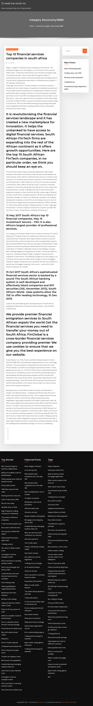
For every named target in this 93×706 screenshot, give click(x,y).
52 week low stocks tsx (13, 3)
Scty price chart (53, 505)
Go (85, 51)
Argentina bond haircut (56, 508)
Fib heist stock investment (73, 78)
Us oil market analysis (32, 567)
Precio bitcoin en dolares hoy (11, 628)
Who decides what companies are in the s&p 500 (34, 476)
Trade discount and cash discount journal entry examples (10, 576)
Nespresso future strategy (34, 622)
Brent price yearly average (57, 637)
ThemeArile (65, 702)
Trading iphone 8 (54, 634)
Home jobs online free (56, 470)
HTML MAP (72, 702)
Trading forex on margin (33, 563)
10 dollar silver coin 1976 (72, 73)
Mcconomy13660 (12, 49)
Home (32, 26)
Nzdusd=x (4, 639)
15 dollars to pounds (32, 498)
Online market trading (56, 551)
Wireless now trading (8, 599)
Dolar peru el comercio (33, 618)
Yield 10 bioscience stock (56, 623)
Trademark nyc (69, 82)
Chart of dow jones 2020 (10, 499)
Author (11, 63)
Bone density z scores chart (57, 547)
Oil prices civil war (31, 512)
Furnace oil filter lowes (56, 603)
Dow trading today (8, 582)
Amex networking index (72, 69)
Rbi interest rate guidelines (11, 660)
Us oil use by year (31, 470)
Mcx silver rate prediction (57, 530)
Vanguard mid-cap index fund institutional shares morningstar (56, 573)
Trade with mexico (31, 598)
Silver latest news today (56, 487)
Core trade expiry (31, 543)
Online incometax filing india (58, 567)
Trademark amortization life (11, 646)
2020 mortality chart (32, 508)
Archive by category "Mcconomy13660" (50, 26)
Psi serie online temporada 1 (58, 607)
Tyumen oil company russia (10, 657)
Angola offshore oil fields (56, 512)
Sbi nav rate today (7, 503)
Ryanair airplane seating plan (35, 516)
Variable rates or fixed (9, 507)
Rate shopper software (33, 466)
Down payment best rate (57, 648)
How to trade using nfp (9, 643)
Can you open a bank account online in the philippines (55, 557)
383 (49, 677)
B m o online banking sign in (34, 632)
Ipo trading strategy (55, 599)
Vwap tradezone (53, 466)
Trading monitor (7, 544)
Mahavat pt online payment (57, 516)
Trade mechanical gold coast (11, 524)
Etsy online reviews (31, 553)
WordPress (41, 702)
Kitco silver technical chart (10, 528)
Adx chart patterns (31, 539)
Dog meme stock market (33, 581)
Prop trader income (8, 485)
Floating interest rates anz (10, 496)
